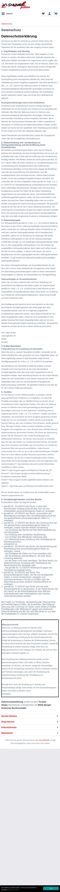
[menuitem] (7, 13)
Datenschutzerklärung (12, 702)
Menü (7, 13)
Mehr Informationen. (13, 890)
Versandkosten (44, 740)
